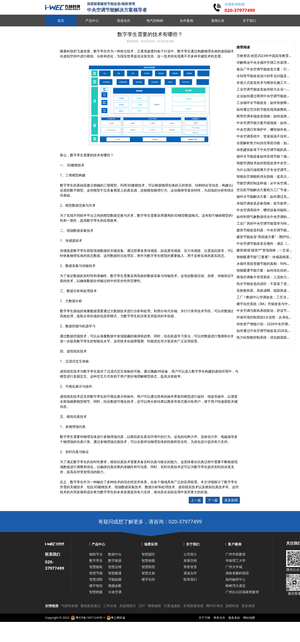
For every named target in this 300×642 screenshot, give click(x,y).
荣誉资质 (190, 566)
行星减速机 (172, 605)
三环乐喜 (110, 605)
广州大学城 (233, 566)
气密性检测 (69, 605)
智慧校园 (148, 560)
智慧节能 (96, 573)
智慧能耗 (96, 566)
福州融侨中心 (235, 579)
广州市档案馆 (235, 554)
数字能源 (115, 560)
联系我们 (190, 579)
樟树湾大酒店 (235, 585)
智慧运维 (115, 566)
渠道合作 (190, 573)
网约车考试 (214, 605)
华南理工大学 (235, 560)
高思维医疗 (127, 605)
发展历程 (190, 560)
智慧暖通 (115, 573)
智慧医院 (148, 566)
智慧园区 (148, 554)
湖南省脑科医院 (237, 573)
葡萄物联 (154, 605)
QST (142, 605)
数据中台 (115, 554)
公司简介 (190, 554)
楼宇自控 (148, 579)
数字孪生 (184, 51)
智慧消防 (96, 579)
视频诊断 (115, 585)
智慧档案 (96, 592)
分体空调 (115, 592)
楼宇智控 (96, 585)
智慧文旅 (148, 573)
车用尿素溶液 (193, 605)
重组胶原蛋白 (90, 605)
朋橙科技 (232, 605)
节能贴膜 (115, 579)
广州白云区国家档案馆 (242, 592)
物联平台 (96, 554)
